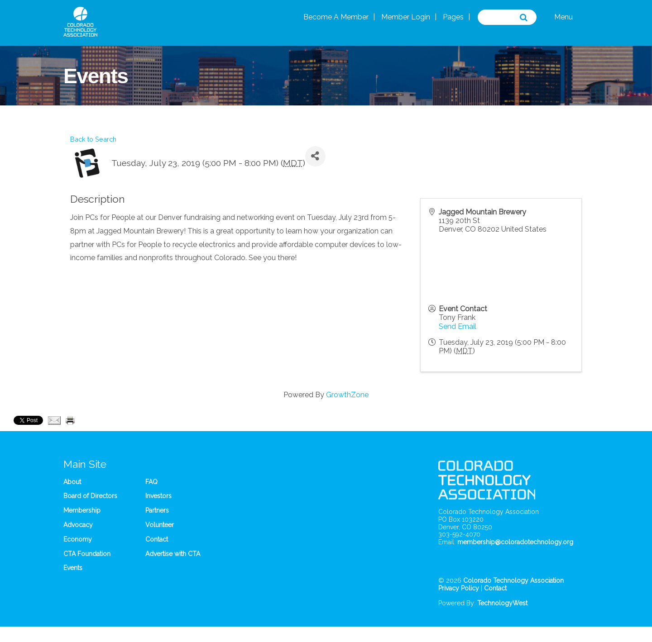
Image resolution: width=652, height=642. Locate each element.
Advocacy (78, 524)
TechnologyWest (502, 603)
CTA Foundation (86, 553)
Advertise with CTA (172, 553)
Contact (156, 539)
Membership (82, 510)
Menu (563, 17)
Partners (157, 510)
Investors (158, 495)
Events (72, 567)
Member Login (405, 17)
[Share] (315, 156)
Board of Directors (90, 495)
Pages (453, 17)
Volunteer (159, 524)
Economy (77, 539)
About (72, 481)
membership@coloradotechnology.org (515, 542)
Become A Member (336, 17)
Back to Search (93, 139)
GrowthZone (347, 394)
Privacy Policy (458, 588)
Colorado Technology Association (513, 580)
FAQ (151, 481)
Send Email (457, 326)
